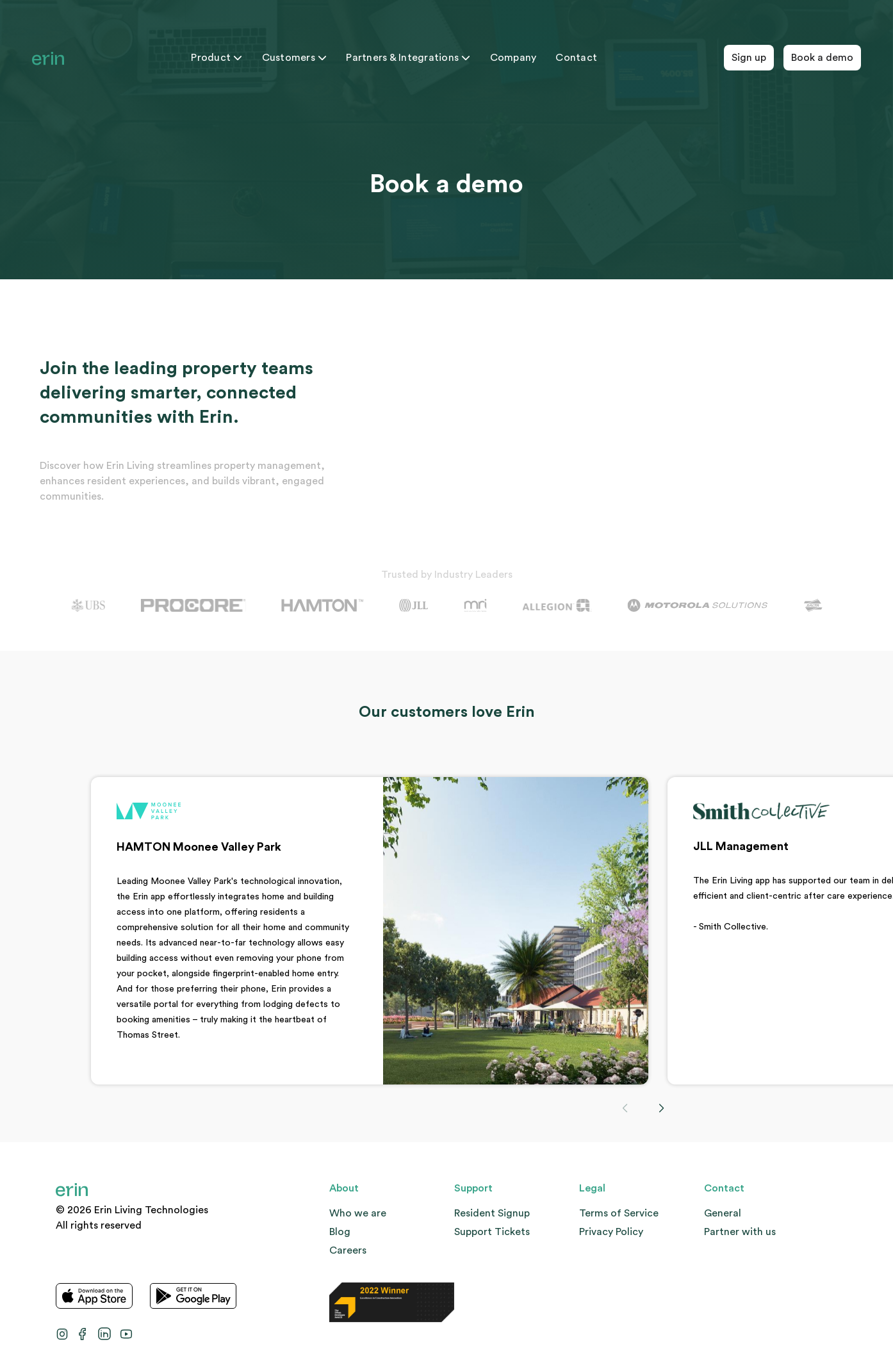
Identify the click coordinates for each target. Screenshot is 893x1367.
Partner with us (740, 1232)
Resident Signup (492, 1213)
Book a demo (822, 58)
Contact (576, 58)
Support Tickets (492, 1232)
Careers (347, 1250)
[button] (661, 1108)
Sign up (749, 58)
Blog (339, 1232)
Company (513, 58)
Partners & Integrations (408, 58)
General (722, 1213)
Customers (294, 58)
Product (216, 58)
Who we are (357, 1213)
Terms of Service (619, 1213)
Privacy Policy (611, 1232)
